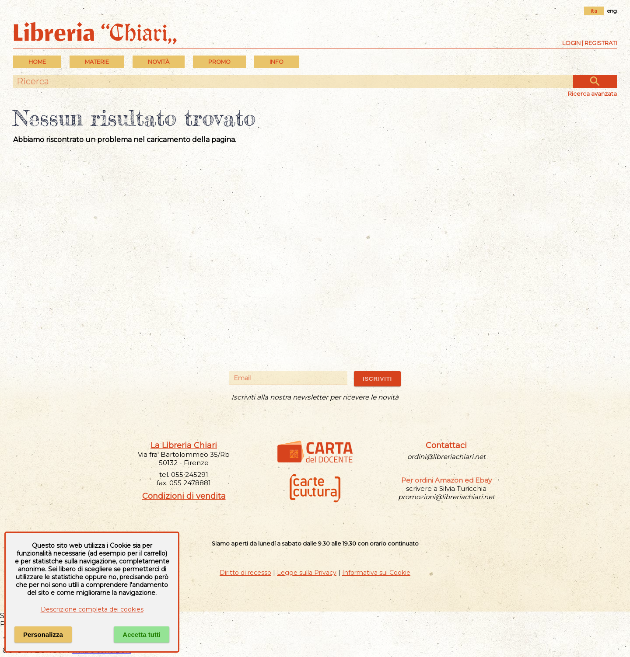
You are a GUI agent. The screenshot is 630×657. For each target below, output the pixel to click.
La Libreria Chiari (183, 445)
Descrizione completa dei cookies (92, 609)
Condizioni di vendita (184, 496)
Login (571, 42)
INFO (277, 62)
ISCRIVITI (377, 378)
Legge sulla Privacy (306, 573)
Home (37, 62)
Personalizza (43, 634)
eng (612, 10)
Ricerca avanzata (592, 93)
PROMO (219, 62)
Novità (158, 62)
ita (594, 10)
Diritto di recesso (245, 573)
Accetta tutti (141, 634)
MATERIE (97, 62)
